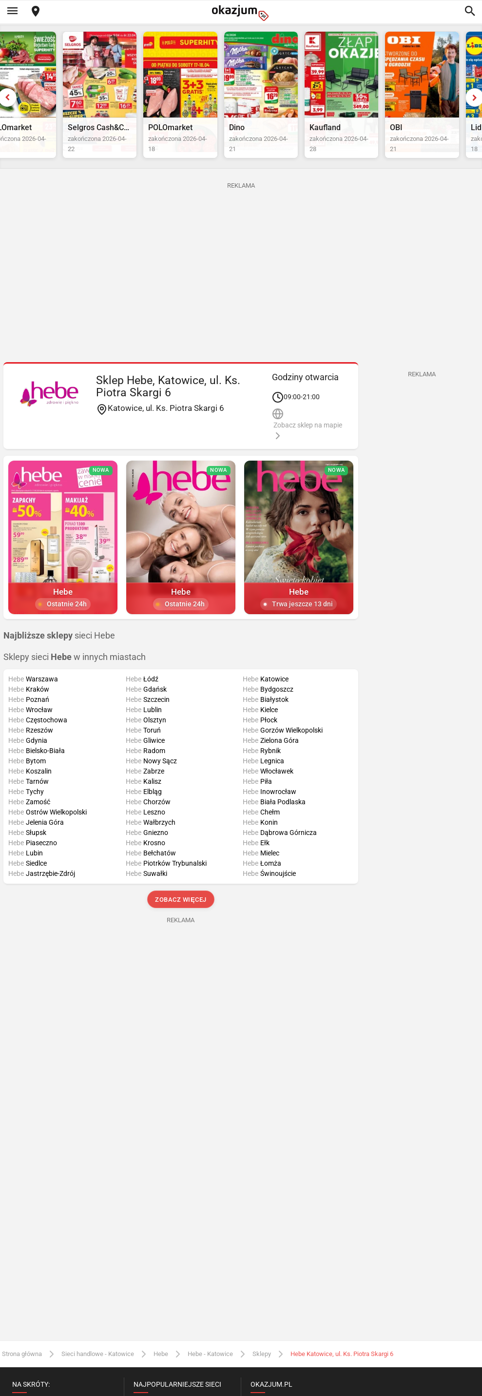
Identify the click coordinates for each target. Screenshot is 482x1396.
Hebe (161, 1375)
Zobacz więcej (180, 921)
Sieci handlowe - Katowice (97, 1375)
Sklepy (261, 1375)
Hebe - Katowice (210, 1375)
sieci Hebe (59, 657)
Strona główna (22, 1375)
